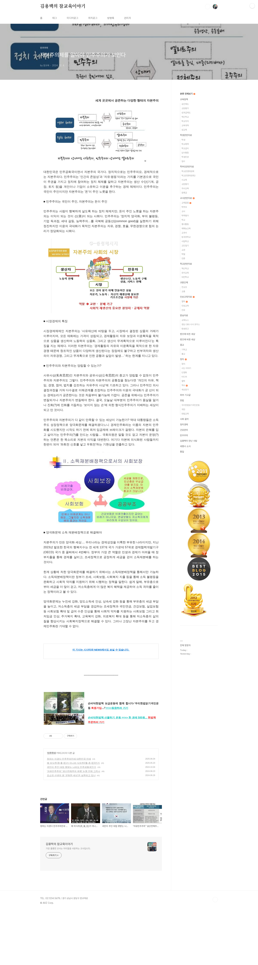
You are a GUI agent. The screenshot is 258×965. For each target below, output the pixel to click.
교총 (183, 291)
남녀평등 (185, 152)
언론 (183, 258)
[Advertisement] (101, 756)
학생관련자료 (186, 135)
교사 (183, 211)
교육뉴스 (185, 320)
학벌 (183, 254)
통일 (182, 451)
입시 (183, 161)
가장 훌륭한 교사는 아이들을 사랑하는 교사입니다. (68, 903)
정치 (183, 359)
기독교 (184, 349)
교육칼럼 (186, 203)
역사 (184, 385)
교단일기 (185, 245)
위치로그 (92, 18)
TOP (215, 954)
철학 (184, 301)
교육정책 (184, 99)
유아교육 (185, 273)
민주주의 (51, 807)
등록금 (184, 192)
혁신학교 (185, 117)
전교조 (184, 287)
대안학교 (185, 277)
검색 (207, 6)
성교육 (184, 130)
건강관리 (184, 430)
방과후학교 (186, 237)
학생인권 (185, 157)
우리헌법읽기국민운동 (190, 405)
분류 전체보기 (187, 93)
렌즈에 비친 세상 (187, 334)
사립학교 (185, 241)
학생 (183, 140)
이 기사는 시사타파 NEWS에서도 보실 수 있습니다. (101, 649)
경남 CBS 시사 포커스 (190, 324)
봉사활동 (185, 224)
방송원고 (185, 328)
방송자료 (184, 315)
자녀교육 (185, 188)
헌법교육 (185, 413)
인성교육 (185, 306)
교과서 (184, 233)
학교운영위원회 (187, 171)
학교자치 (185, 121)
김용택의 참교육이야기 (63, 6)
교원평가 (185, 108)
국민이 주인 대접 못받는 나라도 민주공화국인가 (71, 821)
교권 (183, 250)
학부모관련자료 (187, 166)
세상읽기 (185, 389)
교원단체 (184, 282)
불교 (183, 354)
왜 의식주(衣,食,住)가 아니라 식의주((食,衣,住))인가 (73, 817)
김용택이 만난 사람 (188, 440)
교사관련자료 (187, 198)
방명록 (110, 18)
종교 (182, 345)
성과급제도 (186, 112)
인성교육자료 (187, 296)
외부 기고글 (185, 395)
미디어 (184, 377)
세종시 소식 (185, 446)
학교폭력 (185, 144)
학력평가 (185, 215)
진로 (183, 310)
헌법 (182, 400)
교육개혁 (185, 125)
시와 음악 (184, 419)
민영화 (184, 372)
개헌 (183, 409)
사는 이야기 (186, 368)
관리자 (127, 18)
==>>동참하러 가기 (116, 708)
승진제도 (185, 104)
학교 (183, 220)
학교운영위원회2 (188, 175)
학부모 (184, 207)
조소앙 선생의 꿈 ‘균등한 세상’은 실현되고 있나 (71, 829)
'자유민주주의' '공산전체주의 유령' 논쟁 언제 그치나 (73, 825)
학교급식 (185, 148)
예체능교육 (186, 228)
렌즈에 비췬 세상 (187, 339)
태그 (54, 18)
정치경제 (184, 424)
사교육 (184, 180)
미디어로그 (72, 18)
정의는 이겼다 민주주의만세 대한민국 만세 (69, 813)
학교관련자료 (186, 264)
